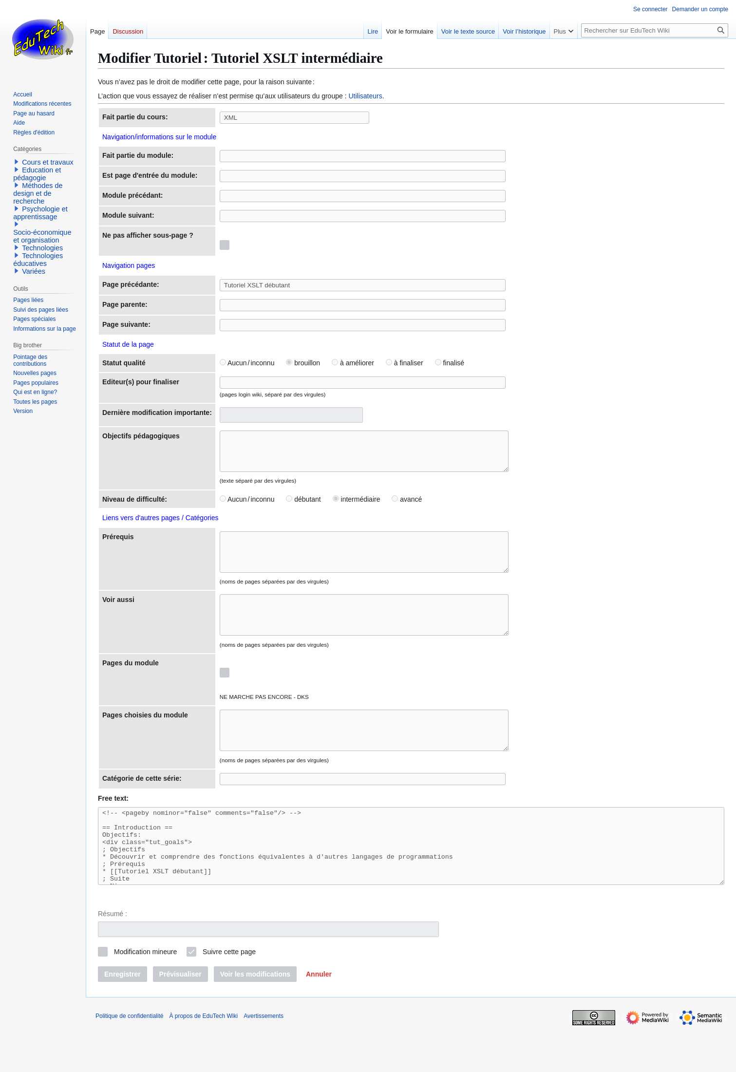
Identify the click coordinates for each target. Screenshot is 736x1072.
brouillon (303, 363)
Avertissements (263, 1059)
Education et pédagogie (37, 174)
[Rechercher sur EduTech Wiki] (654, 30)
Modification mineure (145, 995)
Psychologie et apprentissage (40, 213)
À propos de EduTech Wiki (203, 1059)
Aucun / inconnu (247, 363)
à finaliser (404, 363)
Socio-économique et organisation (42, 236)
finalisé (449, 363)
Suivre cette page (229, 995)
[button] (318, 1018)
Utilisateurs (365, 96)
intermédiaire (356, 506)
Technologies (42, 248)
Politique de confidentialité (129, 1059)
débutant (303, 506)
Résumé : (112, 957)
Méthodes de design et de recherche (37, 193)
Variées (33, 271)
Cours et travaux (48, 162)
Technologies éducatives (38, 259)
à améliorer (353, 363)
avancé (407, 506)
